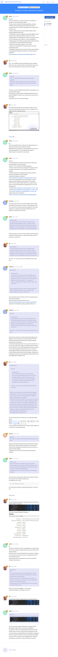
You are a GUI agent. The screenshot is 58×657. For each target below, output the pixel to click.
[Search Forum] (43, 2)
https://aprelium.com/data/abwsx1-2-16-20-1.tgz (24, 191)
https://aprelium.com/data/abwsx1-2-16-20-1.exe (26, 188)
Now (45, 45)
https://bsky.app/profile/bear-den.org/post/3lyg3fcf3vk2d (23, 302)
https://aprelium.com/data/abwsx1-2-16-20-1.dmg (25, 189)
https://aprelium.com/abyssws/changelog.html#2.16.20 (22, 54)
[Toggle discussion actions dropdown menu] (54, 17)
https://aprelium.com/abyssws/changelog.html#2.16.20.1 (22, 177)
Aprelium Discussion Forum (13, 2)
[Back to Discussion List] (2, 2)
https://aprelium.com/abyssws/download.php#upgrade (22, 194)
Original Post (47, 21)
